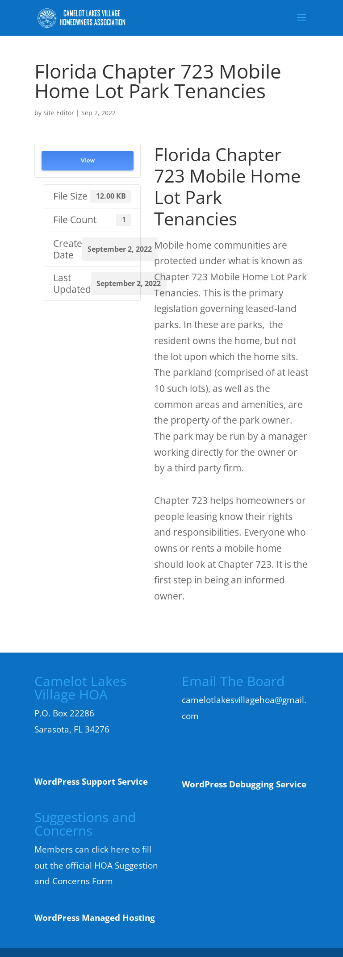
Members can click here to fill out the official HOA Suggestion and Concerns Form (96, 865)
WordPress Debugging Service (244, 784)
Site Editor (58, 112)
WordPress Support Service (91, 781)
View (87, 160)
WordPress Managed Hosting (94, 918)
